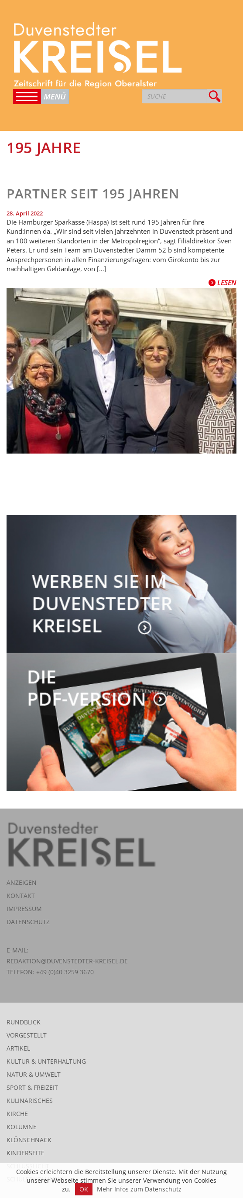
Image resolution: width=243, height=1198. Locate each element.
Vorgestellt (27, 1035)
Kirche (17, 1113)
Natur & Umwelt (34, 1074)
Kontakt (21, 895)
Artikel (18, 1048)
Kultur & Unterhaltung (46, 1061)
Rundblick (24, 1022)
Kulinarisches (30, 1100)
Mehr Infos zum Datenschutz (139, 1189)
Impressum (24, 908)
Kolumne (22, 1127)
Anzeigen (22, 882)
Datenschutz (28, 922)
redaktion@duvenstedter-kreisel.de (67, 961)
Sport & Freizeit (32, 1087)
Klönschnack (29, 1140)
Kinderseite (25, 1153)
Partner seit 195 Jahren (93, 193)
